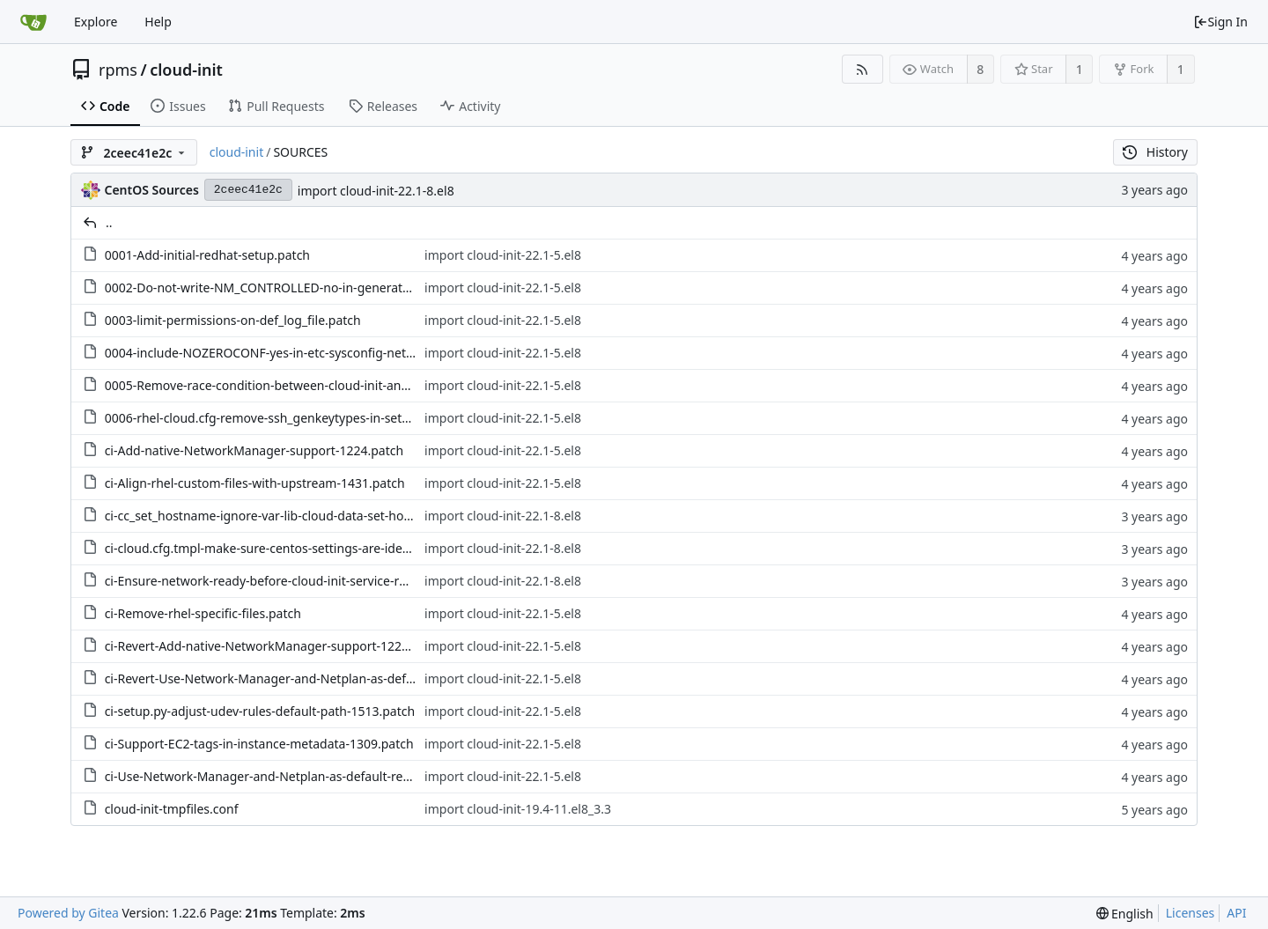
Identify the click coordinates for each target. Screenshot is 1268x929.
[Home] (33, 22)
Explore (95, 21)
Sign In (1220, 21)
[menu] (1125, 913)
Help (158, 21)
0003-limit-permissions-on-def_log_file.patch (233, 320)
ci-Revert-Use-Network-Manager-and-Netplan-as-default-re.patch (292, 678)
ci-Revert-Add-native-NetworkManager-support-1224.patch (275, 646)
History (1155, 152)
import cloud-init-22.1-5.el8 (502, 255)
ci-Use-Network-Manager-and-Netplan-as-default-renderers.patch (294, 776)
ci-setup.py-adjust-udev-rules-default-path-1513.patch (260, 711)
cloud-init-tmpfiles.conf (172, 808)
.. (109, 222)
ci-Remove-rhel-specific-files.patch (203, 613)
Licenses (1190, 912)
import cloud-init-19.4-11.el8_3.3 (517, 808)
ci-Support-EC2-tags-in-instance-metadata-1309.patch (259, 743)
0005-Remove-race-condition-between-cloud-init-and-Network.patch (301, 385)
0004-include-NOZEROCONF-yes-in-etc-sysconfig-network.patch (288, 352)
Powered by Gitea (68, 912)
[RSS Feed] (862, 69)
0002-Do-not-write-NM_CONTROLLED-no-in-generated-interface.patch (306, 287)
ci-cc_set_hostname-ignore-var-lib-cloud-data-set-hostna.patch (285, 515)
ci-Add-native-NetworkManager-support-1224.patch (254, 450)
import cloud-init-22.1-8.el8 (376, 190)
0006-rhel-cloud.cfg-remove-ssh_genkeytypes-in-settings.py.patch (294, 417)
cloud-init (186, 69)
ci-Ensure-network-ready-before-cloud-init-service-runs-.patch (283, 580)
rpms (118, 69)
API (1236, 912)
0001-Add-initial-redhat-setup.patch (207, 255)
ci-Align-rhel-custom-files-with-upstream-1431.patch (255, 483)
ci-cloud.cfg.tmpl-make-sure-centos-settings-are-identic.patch (282, 548)
